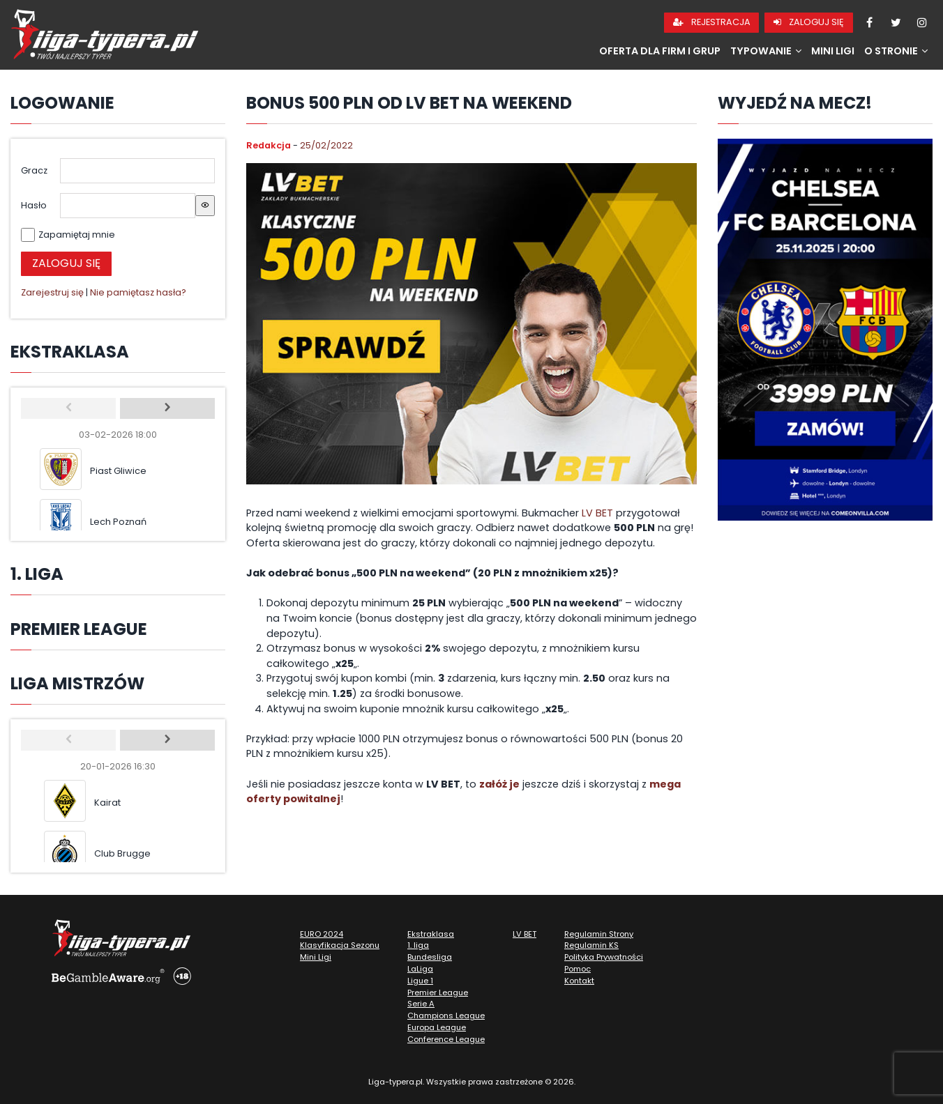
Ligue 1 (420, 980)
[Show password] (205, 205)
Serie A (421, 1003)
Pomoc (577, 968)
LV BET (597, 513)
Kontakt (579, 980)
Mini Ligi (832, 51)
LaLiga (420, 968)
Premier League (437, 992)
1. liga (418, 945)
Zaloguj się (809, 22)
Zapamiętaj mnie (76, 234)
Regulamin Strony (598, 934)
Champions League (446, 1015)
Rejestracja (711, 22)
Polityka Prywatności (603, 957)
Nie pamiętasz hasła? (138, 292)
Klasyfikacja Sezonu (339, 945)
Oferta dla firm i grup (660, 51)
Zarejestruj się (52, 292)
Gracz (34, 170)
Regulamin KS (591, 945)
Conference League (446, 1039)
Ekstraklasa (430, 934)
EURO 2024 (321, 934)
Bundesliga (429, 957)
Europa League (436, 1027)
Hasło (34, 205)
